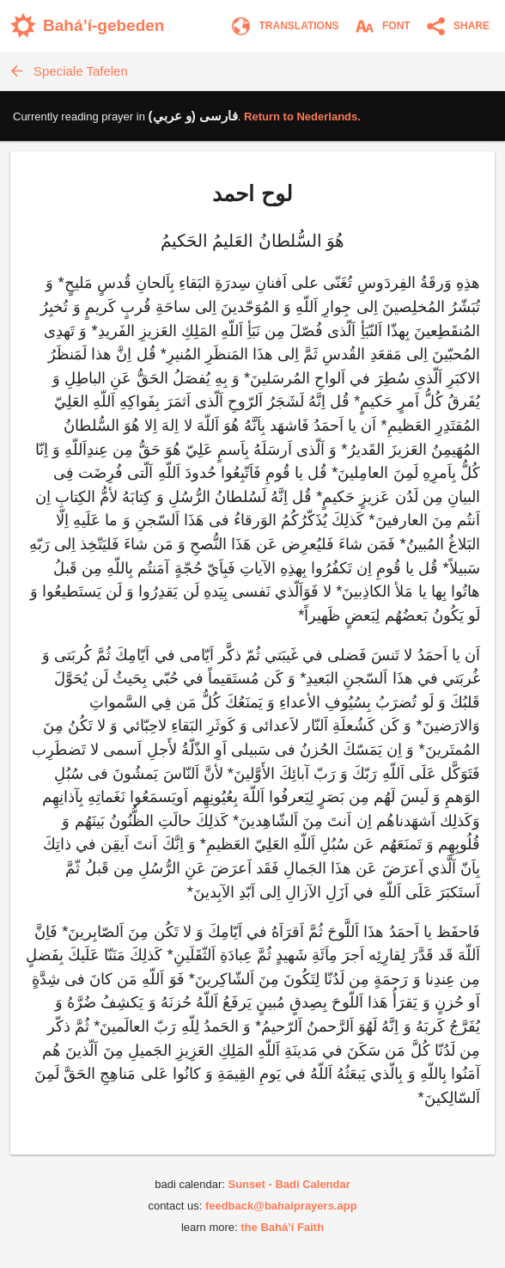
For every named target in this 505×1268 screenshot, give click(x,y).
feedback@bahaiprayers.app (281, 1205)
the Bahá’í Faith (282, 1227)
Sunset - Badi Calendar (289, 1184)
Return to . (302, 116)
